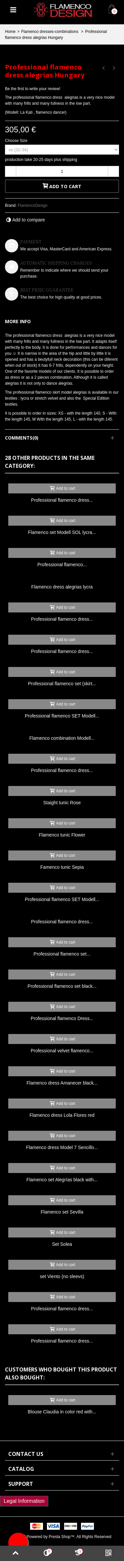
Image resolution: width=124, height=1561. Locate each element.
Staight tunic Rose (62, 802)
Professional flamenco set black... (61, 986)
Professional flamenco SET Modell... (62, 715)
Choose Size (16, 140)
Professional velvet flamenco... (62, 1050)
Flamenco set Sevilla (62, 1212)
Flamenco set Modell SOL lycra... (62, 532)
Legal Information (24, 1501)
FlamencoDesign (33, 205)
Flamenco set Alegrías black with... (62, 1179)
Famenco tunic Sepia (62, 867)
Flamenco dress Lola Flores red (62, 1115)
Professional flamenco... (62, 564)
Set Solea (62, 1244)
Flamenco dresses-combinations (50, 31)
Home (10, 31)
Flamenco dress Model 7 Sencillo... (62, 1147)
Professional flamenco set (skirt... (62, 683)
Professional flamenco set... (62, 954)
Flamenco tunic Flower (62, 835)
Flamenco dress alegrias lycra (62, 586)
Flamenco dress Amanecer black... (62, 1083)
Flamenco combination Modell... (62, 738)
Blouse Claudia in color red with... (62, 1411)
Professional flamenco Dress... (62, 1018)
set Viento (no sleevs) (62, 1276)
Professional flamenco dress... (62, 500)
